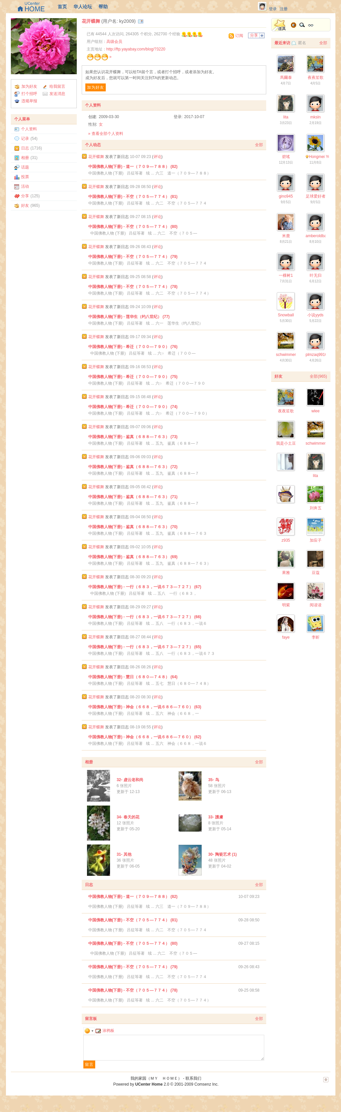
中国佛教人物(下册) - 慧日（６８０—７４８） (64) (133, 677)
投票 (25, 177)
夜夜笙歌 (316, 77)
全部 (259, 145)
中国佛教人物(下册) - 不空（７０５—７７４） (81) (133, 196)
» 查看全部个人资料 (105, 133)
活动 (25, 186)
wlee (315, 411)
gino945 (286, 196)
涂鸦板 (105, 1030)
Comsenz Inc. (206, 1084)
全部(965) (318, 376)
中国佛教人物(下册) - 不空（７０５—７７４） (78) (133, 286)
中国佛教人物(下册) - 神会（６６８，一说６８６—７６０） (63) (144, 707)
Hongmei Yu (319, 156)
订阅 (239, 35)
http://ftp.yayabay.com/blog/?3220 (135, 49)
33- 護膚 (215, 817)
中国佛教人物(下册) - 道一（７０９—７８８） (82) (133, 166)
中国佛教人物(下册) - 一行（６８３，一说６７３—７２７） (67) (144, 587)
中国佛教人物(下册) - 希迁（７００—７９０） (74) (133, 406)
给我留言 (57, 86)
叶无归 (316, 275)
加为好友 (29, 86)
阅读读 (316, 605)
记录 (25, 138)
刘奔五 (316, 508)
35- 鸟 (213, 780)
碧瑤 (286, 156)
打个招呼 (29, 93)
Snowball (286, 315)
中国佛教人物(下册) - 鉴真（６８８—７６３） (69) (133, 557)
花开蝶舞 (91, 21)
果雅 (286, 572)
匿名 (302, 43)
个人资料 (29, 129)
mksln (315, 117)
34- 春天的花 (128, 817)
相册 (25, 157)
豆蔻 (316, 572)
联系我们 (193, 1078)
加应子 (316, 540)
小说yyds (315, 315)
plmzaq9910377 (320, 354)
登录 (273, 9)
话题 (25, 167)
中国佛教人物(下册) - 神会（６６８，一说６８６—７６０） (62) (144, 737)
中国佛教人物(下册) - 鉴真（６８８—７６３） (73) (133, 436)
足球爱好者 (316, 196)
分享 (25, 196)
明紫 (286, 605)
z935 (285, 540)
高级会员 (114, 41)
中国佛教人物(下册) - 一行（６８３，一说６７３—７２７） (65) (144, 647)
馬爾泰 (286, 77)
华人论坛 (82, 6)
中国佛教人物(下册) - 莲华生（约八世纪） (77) (129, 316)
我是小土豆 (286, 443)
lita (285, 117)
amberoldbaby (318, 236)
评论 (157, 156)
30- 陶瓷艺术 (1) (222, 854)
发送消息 (57, 93)
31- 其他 (124, 854)
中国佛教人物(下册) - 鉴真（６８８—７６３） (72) (133, 466)
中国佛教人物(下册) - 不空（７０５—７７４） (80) (133, 226)
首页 (62, 6)
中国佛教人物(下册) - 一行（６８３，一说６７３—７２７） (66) (144, 617)
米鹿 (286, 236)
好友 (25, 205)
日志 (25, 148)
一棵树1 (286, 275)
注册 (284, 9)
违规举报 (29, 101)
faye (286, 637)
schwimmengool (290, 354)
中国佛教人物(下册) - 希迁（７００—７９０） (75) (133, 376)
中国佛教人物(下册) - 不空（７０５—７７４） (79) (133, 256)
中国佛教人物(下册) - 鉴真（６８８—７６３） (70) (133, 526)
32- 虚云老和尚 (130, 780)
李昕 (316, 637)
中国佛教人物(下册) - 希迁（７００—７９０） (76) (133, 346)
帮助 (103, 6)
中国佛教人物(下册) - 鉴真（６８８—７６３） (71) (133, 496)
